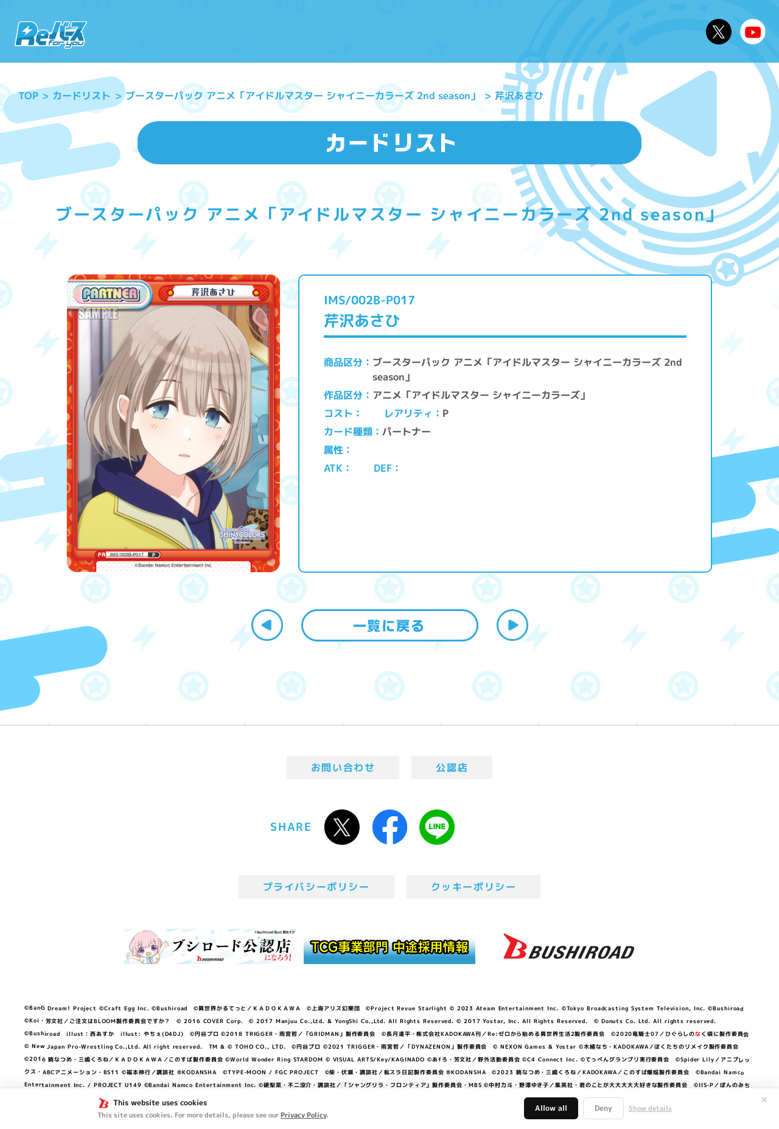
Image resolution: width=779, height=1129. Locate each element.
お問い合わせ (343, 767)
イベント (340, 31)
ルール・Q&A (567, 31)
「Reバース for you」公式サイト (51, 35)
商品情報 (401, 31)
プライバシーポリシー (316, 886)
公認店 (452, 767)
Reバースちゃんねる (753, 31)
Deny (603, 1108)
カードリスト (477, 31)
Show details (650, 1108)
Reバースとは (211, 31)
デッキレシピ (657, 31)
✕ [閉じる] (764, 1100)
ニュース (133, 31)
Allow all (551, 1108)
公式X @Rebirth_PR (719, 31)
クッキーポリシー (474, 886)
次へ (512, 625)
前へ (267, 625)
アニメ (284, 31)
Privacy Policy (303, 1115)
